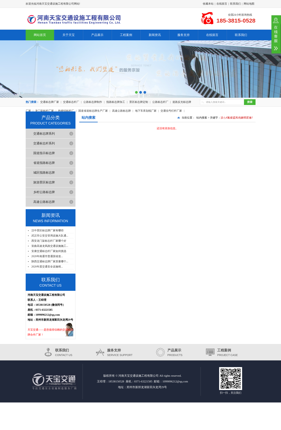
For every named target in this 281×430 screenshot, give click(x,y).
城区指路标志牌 (44, 172)
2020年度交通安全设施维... (47, 266)
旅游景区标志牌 (44, 182)
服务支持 (183, 35)
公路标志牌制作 (92, 102)
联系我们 (235, 3)
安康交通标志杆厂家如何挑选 (48, 251)
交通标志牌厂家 (49, 102)
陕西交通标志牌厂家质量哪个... (49, 261)
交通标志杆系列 (44, 143)
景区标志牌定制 (138, 102)
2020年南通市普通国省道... (47, 256)
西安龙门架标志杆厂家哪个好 (48, 240)
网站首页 (40, 35)
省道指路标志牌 (44, 162)
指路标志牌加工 (115, 102)
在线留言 (221, 3)
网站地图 (249, 3)
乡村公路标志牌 (44, 192)
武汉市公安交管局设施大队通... (49, 235)
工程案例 (126, 35)
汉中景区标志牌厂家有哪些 (47, 230)
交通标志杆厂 (71, 102)
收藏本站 (208, 3)
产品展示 (97, 35)
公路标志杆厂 (160, 102)
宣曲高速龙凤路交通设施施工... (49, 246)
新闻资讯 (155, 35)
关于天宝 (68, 35)
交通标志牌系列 (44, 133)
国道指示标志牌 (44, 153)
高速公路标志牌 (44, 201)
